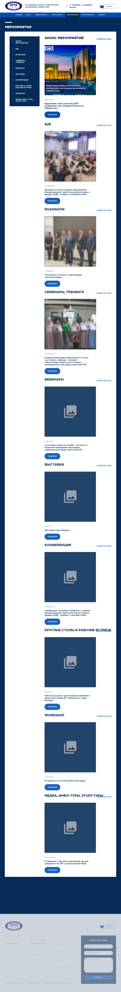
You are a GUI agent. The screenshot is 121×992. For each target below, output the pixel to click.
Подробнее (52, 114)
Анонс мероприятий (22, 42)
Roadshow (20, 55)
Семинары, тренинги (20, 61)
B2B (17, 49)
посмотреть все (104, 39)
